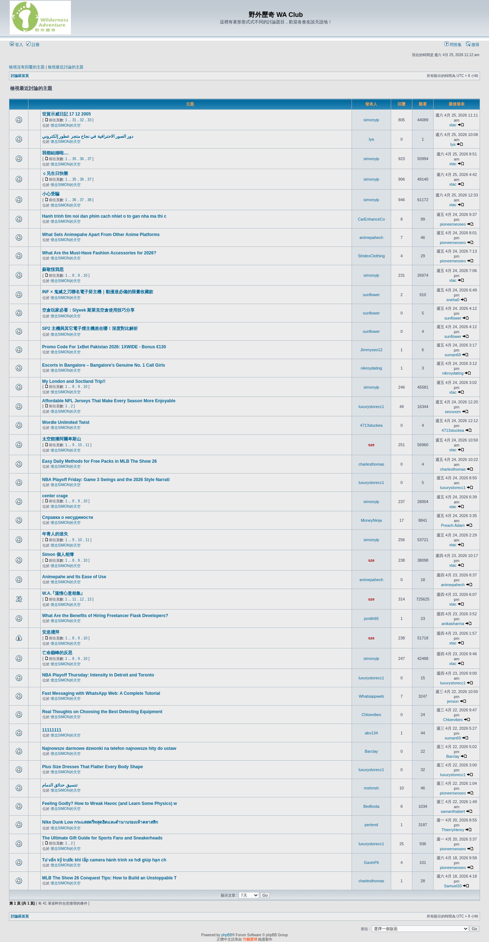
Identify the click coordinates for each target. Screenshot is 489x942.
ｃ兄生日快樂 (55, 173)
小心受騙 (50, 193)
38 (89, 200)
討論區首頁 (20, 76)
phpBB (226, 935)
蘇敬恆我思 (53, 269)
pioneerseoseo (453, 224)
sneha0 (452, 300)
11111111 (51, 730)
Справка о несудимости (67, 517)
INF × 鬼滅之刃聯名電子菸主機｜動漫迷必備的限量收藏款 (97, 291)
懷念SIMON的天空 (66, 125)
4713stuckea (371, 425)
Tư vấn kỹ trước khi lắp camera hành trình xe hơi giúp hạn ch (104, 859)
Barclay (371, 751)
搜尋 (472, 44)
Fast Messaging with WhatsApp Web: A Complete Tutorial (101, 693)
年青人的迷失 (55, 533)
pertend (371, 825)
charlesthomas (371, 464)
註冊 (33, 44)
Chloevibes (371, 714)
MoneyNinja (371, 520)
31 (74, 120)
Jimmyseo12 (371, 350)
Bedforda (371, 806)
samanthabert (453, 811)
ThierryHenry (453, 830)
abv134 (371, 733)
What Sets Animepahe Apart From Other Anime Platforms (101, 234)
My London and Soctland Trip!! (73, 381)
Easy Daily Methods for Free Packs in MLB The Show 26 (99, 461)
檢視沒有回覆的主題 (27, 67)
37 (89, 159)
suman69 (453, 355)
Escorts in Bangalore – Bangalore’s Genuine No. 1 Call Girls (103, 365)
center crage (55, 495)
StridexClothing (371, 256)
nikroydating (371, 368)
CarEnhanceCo (371, 219)
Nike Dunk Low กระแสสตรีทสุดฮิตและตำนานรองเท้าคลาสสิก (100, 822)
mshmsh (371, 788)
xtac (452, 125)
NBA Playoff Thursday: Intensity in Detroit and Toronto (98, 675)
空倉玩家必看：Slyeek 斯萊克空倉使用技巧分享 (88, 310)
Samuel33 (453, 886)
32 (82, 120)
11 (87, 445)
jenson (452, 701)
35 (74, 159)
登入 (16, 44)
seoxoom (453, 411)
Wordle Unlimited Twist (66, 422)
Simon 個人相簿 (58, 554)
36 (82, 159)
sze (371, 445)
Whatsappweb (371, 696)
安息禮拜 (50, 632)
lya (371, 139)
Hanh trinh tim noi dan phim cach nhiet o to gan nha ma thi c (104, 216)
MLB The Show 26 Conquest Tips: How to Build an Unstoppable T (109, 877)
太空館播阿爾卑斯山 (61, 438)
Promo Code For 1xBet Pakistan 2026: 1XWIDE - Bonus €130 (104, 346)
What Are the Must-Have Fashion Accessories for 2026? (99, 252)
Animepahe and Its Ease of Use (74, 576)
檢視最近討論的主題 (65, 67)
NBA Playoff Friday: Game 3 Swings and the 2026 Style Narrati (105, 479)
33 (89, 120)
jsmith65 (371, 618)
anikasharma (453, 623)
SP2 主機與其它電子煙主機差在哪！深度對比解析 (90, 328)
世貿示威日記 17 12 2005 (66, 114)
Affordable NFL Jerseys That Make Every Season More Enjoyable (109, 400)
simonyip (371, 120)
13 (89, 599)
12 (82, 599)
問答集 (453, 44)
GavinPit (371, 862)
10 (85, 275)
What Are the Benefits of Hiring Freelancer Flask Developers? (105, 615)
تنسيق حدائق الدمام (59, 785)
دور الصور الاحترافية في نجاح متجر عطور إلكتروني (87, 136)
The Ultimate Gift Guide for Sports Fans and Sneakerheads (102, 838)
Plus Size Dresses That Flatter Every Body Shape (92, 766)
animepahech (371, 237)
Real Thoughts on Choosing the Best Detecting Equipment (102, 711)
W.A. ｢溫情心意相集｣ (62, 593)
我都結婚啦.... (55, 152)
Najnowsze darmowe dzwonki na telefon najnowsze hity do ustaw (109, 748)
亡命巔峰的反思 (57, 652)
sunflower (371, 295)
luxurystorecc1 (371, 406)
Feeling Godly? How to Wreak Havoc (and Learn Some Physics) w (109, 803)
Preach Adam (453, 525)
